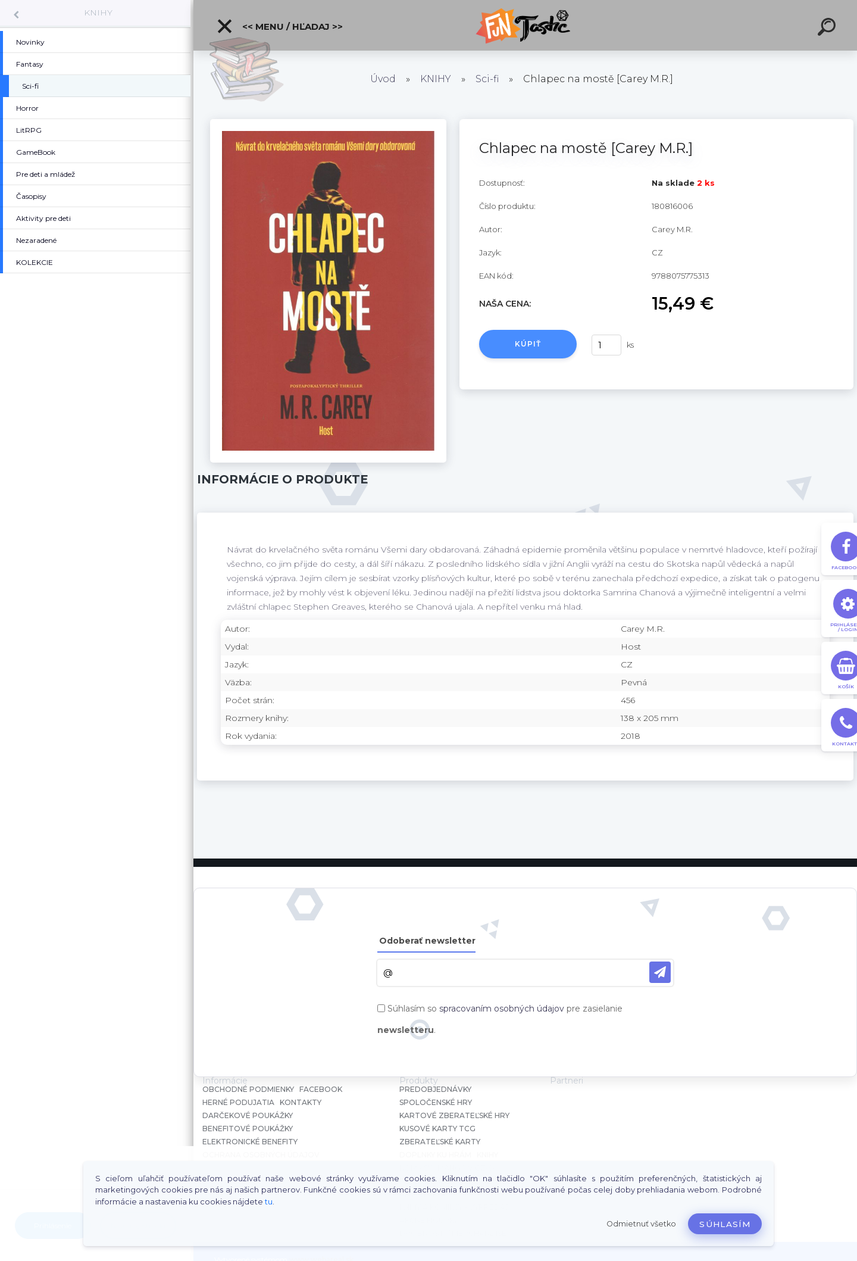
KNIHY (98, 12)
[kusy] (606, 345)
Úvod (383, 79)
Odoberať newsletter (427, 940)
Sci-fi (487, 79)
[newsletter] (660, 972)
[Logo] (525, 25)
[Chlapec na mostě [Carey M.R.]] (328, 123)
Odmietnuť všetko (641, 1223)
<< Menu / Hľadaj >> (279, 26)
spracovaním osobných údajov (501, 1008)
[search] (828, 28)
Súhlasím (724, 1224)
